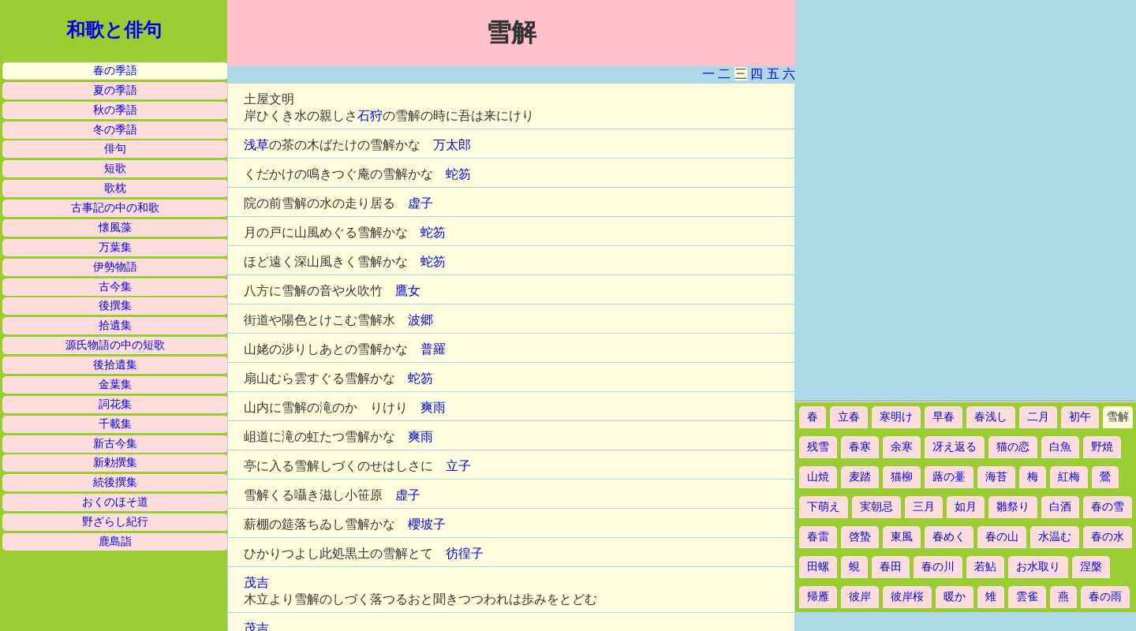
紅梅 (1069, 477)
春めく (949, 537)
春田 (891, 567)
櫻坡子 (427, 524)
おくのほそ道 (115, 502)
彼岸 (860, 597)
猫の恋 (1013, 447)
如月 (966, 507)
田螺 (818, 567)
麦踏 (860, 477)
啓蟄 (860, 537)
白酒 (1060, 507)
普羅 (433, 349)
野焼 (1102, 447)
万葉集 (115, 247)
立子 (458, 465)
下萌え (823, 507)
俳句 (115, 149)
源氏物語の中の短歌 (115, 345)
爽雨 (433, 407)
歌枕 (115, 188)
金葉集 (115, 384)
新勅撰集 (115, 463)
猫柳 (902, 477)
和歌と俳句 (114, 30)
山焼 (818, 477)
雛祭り (1013, 507)
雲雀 (1027, 597)
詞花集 (115, 404)
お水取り (1038, 567)
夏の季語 (115, 90)
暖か (955, 597)
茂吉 (256, 582)
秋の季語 (115, 110)
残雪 (818, 447)
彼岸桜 (907, 597)
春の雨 (1105, 597)
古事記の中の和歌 (115, 208)
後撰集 (115, 306)
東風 (902, 537)
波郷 (420, 320)
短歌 (115, 168)
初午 (1080, 417)
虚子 (420, 203)
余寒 (902, 447)
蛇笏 (458, 174)
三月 (924, 507)
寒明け (896, 417)
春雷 (818, 537)
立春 (849, 417)
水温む (1054, 537)
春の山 (1001, 537)
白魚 (1060, 447)
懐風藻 (115, 227)
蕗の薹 (949, 477)
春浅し (990, 417)
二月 (1038, 417)
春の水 (1107, 537)
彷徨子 (465, 553)
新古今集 (115, 444)
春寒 (860, 447)
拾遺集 (115, 325)
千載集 (115, 424)
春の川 (938, 567)
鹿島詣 (115, 541)
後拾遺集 (115, 365)
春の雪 (1107, 507)
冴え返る (954, 447)
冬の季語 (115, 130)
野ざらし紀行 (115, 522)
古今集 (115, 287)
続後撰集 (115, 482)
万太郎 (452, 144)
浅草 (256, 144)
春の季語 (115, 71)
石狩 (370, 115)
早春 (943, 417)
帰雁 (818, 597)
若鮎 (985, 567)
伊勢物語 (115, 267)
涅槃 (1091, 567)
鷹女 (407, 290)
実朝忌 (876, 507)
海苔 (996, 477)
